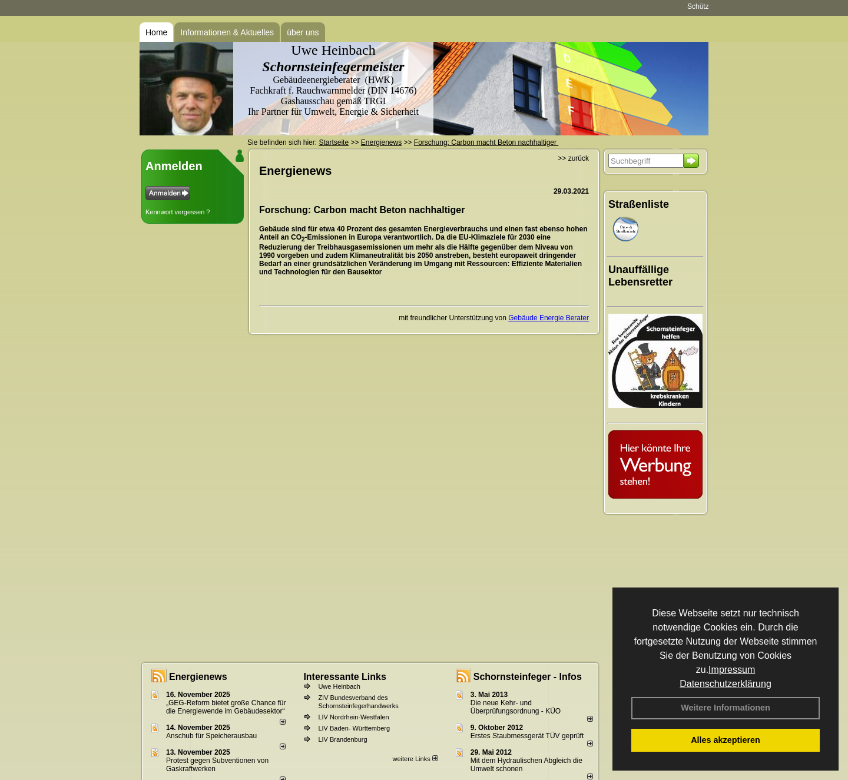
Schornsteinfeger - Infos (527, 677)
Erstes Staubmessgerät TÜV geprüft (527, 736)
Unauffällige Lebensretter (640, 276)
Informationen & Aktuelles (227, 32)
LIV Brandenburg (342, 739)
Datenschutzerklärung (725, 684)
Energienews (198, 677)
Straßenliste (638, 204)
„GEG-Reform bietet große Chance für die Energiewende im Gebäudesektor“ (226, 707)
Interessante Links (344, 677)
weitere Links (415, 758)
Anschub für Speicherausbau (211, 736)
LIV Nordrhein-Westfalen (353, 717)
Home (156, 32)
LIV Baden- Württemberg (354, 728)
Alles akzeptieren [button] (725, 740)
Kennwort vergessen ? (177, 211)
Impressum (731, 670)
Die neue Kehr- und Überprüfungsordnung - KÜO (516, 707)
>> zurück (573, 158)
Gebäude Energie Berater (548, 318)
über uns (303, 32)
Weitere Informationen (725, 707)
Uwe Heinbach (339, 686)
